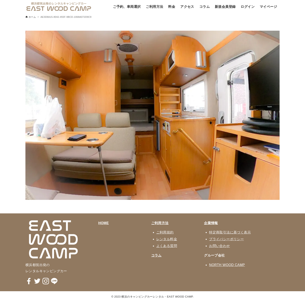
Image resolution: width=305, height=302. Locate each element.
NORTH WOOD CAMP (227, 265)
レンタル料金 (166, 239)
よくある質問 (166, 246)
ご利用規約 (165, 232)
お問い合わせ (219, 246)
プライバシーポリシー (226, 239)
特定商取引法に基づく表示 (230, 232)
